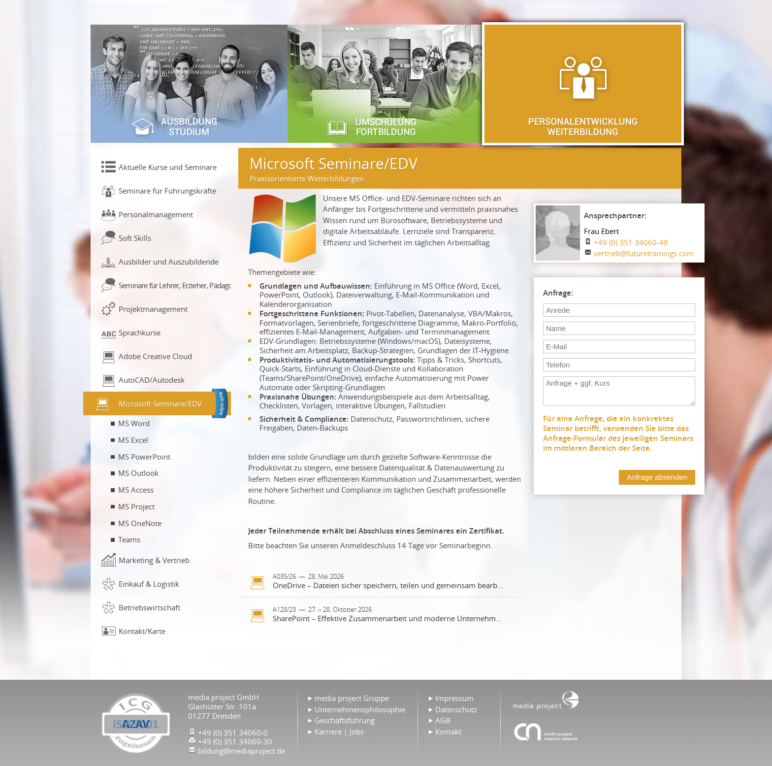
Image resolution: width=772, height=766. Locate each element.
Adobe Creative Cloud (155, 356)
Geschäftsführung (345, 720)
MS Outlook (138, 473)
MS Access (136, 490)
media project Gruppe (352, 698)
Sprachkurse (140, 332)
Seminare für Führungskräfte (167, 191)
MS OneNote (139, 523)
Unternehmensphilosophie (360, 709)
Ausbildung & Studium (189, 84)
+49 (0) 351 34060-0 (233, 732)
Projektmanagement (153, 309)
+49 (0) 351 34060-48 (631, 242)
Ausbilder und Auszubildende (169, 261)
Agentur (546, 731)
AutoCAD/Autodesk (152, 380)
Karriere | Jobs (339, 731)
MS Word (134, 423)
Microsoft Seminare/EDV (160, 403)
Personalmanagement (156, 214)
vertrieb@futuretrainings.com (644, 253)
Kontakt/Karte (142, 631)
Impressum (454, 698)
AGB (442, 720)
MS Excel (133, 440)
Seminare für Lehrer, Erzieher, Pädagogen (175, 285)
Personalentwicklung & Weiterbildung (582, 84)
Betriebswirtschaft (149, 607)
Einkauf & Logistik (149, 584)
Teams (129, 539)
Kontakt (448, 731)
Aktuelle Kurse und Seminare (168, 167)
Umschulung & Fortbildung (386, 84)
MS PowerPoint (144, 457)
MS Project (136, 506)
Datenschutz (456, 709)
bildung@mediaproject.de (241, 751)
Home (546, 699)
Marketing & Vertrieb (154, 560)
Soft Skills (135, 238)
